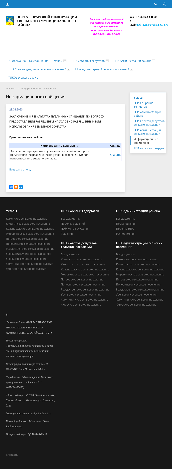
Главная (10, 88)
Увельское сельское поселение (26, 259)
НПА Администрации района (132, 61)
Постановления (126, 223)
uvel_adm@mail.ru (40, 413)
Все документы (70, 218)
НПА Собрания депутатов (88, 61)
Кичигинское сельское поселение (28, 223)
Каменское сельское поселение (26, 218)
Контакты (12, 455)
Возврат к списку (20, 169)
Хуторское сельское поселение (26, 269)
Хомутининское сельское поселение (29, 264)
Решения (67, 234)
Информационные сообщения (28, 61)
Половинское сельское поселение (28, 244)
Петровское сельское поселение (27, 239)
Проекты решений (73, 223)
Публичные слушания (75, 228)
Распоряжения (125, 234)
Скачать (115, 155)
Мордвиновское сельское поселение (30, 234)
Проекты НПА (125, 228)
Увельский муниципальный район (28, 254)
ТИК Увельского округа (23, 77)
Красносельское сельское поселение (30, 228)
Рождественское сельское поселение (30, 249)
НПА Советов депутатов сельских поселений (37, 69)
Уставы (57, 61)
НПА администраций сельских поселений (102, 69)
